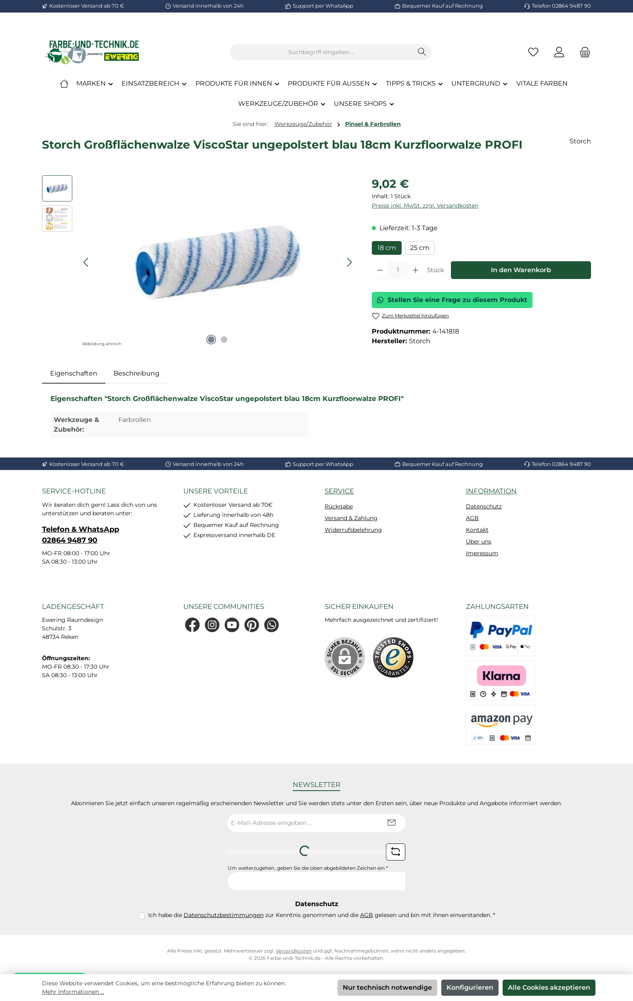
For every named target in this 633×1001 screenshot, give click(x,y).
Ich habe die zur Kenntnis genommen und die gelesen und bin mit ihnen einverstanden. (321, 915)
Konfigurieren (469, 987)
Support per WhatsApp (323, 5)
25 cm (420, 248)
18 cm (386, 248)
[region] (199, 262)
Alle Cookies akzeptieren (549, 987)
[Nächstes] (349, 262)
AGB (472, 518)
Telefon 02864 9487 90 (561, 5)
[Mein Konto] (559, 52)
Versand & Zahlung (351, 518)
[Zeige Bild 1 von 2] (211, 339)
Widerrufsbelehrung (353, 529)
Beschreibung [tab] (136, 373)
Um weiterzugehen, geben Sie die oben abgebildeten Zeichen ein (308, 868)
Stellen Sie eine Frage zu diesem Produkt (452, 300)
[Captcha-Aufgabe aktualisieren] (395, 852)
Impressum (482, 553)
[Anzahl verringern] (380, 270)
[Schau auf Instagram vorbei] (212, 625)
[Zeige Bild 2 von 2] (224, 339)
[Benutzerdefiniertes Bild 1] (393, 657)
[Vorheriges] (86, 262)
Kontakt (477, 529)
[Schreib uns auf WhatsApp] (271, 625)
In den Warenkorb (521, 270)
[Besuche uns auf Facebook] (192, 625)
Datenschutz (484, 506)
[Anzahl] (398, 270)
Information (491, 491)
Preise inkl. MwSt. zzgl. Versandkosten (425, 205)
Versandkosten (294, 951)
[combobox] (321, 52)
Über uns (478, 541)
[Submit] (391, 823)
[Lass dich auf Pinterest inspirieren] (252, 625)
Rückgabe (339, 506)
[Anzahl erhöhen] (415, 270)
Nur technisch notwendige (387, 987)
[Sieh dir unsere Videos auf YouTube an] (232, 625)
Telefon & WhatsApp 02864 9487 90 (80, 535)
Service (339, 491)
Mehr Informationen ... (73, 991)
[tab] (73, 373)
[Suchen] (422, 52)
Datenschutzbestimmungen (224, 915)
